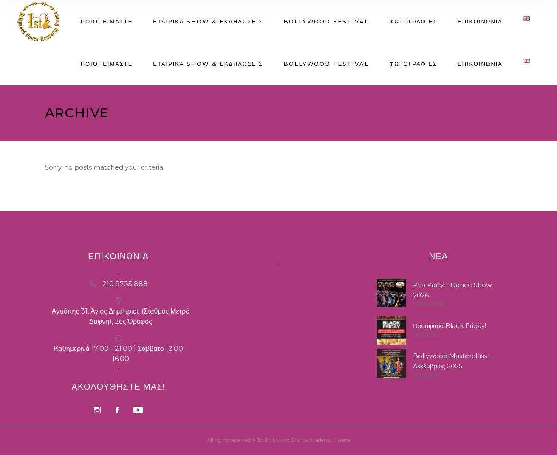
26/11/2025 (426, 334)
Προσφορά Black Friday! (449, 326)
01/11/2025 (425, 375)
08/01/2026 (428, 304)
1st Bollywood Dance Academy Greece (303, 440)
